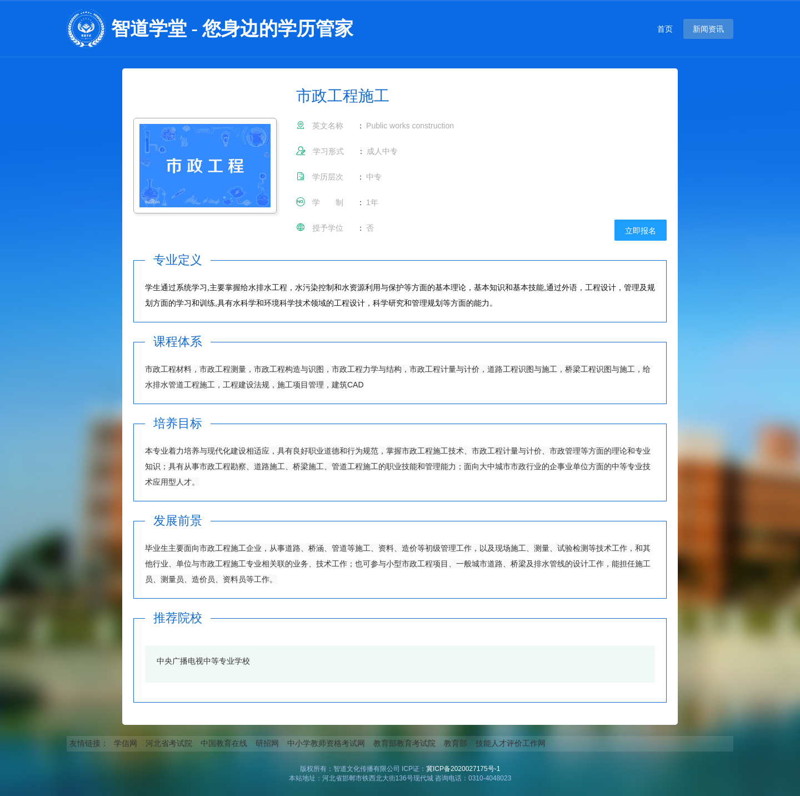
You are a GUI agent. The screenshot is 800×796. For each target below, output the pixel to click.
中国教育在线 (224, 743)
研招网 (267, 743)
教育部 (455, 743)
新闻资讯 (708, 28)
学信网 (125, 743)
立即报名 (640, 230)
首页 (665, 28)
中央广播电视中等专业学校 (203, 660)
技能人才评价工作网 (511, 743)
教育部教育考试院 (404, 743)
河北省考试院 (169, 743)
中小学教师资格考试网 (326, 743)
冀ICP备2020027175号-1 (463, 769)
